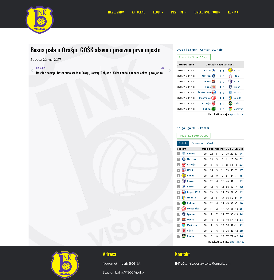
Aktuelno (138, 12)
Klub (158, 12)
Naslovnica (116, 12)
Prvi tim (179, 12)
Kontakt (234, 12)
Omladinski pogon (207, 12)
